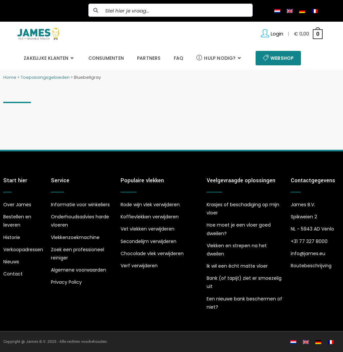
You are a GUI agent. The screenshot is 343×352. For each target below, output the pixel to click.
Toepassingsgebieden (45, 77)
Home (9, 77)
